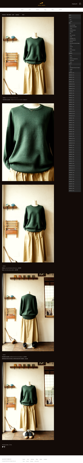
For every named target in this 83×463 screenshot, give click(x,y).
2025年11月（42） (72, 86)
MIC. (70, 33)
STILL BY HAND (72, 25)
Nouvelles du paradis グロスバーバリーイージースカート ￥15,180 (14, 356)
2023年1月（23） (72, 163)
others (71, 51)
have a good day (72, 35)
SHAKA (71, 69)
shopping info (74, 3)
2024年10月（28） (72, 115)
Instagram (31, 461)
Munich (71, 57)
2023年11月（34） (72, 140)
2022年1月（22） (72, 190)
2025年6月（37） (72, 97)
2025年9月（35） (72, 90)
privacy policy (37, 461)
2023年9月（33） (72, 145)
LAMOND (71, 31)
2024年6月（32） (72, 124)
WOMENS (70, 53)
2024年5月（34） (72, 127)
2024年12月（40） (72, 111)
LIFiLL (71, 48)
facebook (4, 447)
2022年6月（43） (72, 179)
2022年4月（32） (72, 183)
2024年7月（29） (72, 122)
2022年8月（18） (72, 174)
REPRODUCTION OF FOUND (75, 67)
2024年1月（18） (72, 136)
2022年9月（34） (72, 172)
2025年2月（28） (72, 106)
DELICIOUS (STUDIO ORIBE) (75, 43)
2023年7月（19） (72, 149)
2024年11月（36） (72, 113)
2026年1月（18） (72, 81)
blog (45, 9)
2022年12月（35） (72, 165)
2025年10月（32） (72, 88)
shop (52, 9)
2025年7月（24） (72, 95)
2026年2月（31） (72, 79)
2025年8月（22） (72, 93)
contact (60, 9)
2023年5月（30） (72, 154)
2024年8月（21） (72, 120)
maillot (71, 36)
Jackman (71, 46)
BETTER (71, 41)
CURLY (71, 28)
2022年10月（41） (72, 170)
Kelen (71, 55)
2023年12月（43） (72, 138)
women (37, 9)
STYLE (70, 17)
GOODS (70, 63)
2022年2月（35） (72, 188)
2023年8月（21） (72, 147)
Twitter (24, 461)
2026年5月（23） (72, 72)
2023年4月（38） (72, 156)
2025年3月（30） (72, 104)
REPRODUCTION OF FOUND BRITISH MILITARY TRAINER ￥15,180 (15, 358)
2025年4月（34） (72, 102)
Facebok (27, 461)
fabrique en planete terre (74, 58)
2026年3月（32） (72, 77)
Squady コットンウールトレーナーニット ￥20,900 (11, 267)
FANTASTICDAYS (73, 30)
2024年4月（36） (72, 129)
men (30, 9)
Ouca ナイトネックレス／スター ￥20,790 (10, 269)
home (22, 9)
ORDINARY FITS (72, 38)
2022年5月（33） (72, 181)
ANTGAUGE (72, 60)
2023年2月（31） (72, 161)
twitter (3, 447)
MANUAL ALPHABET (73, 26)
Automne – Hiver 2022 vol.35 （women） (13, 14)
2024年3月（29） (72, 131)
